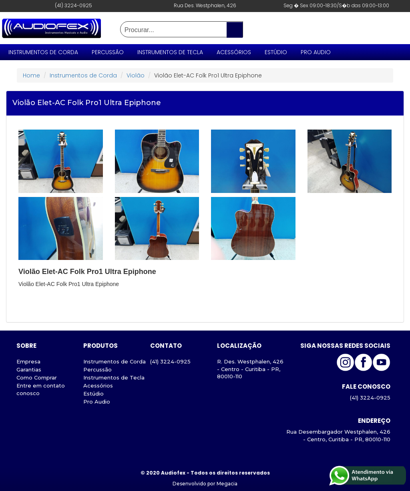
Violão (136, 75)
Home (31, 75)
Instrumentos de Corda (43, 52)
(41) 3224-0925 (170, 361)
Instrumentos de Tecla (170, 52)
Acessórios (234, 52)
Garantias (28, 369)
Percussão (108, 52)
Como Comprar (36, 377)
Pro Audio (316, 52)
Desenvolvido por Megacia (205, 484)
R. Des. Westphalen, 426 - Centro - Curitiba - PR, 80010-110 (250, 369)
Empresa (28, 361)
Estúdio (276, 52)
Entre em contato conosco (40, 389)
